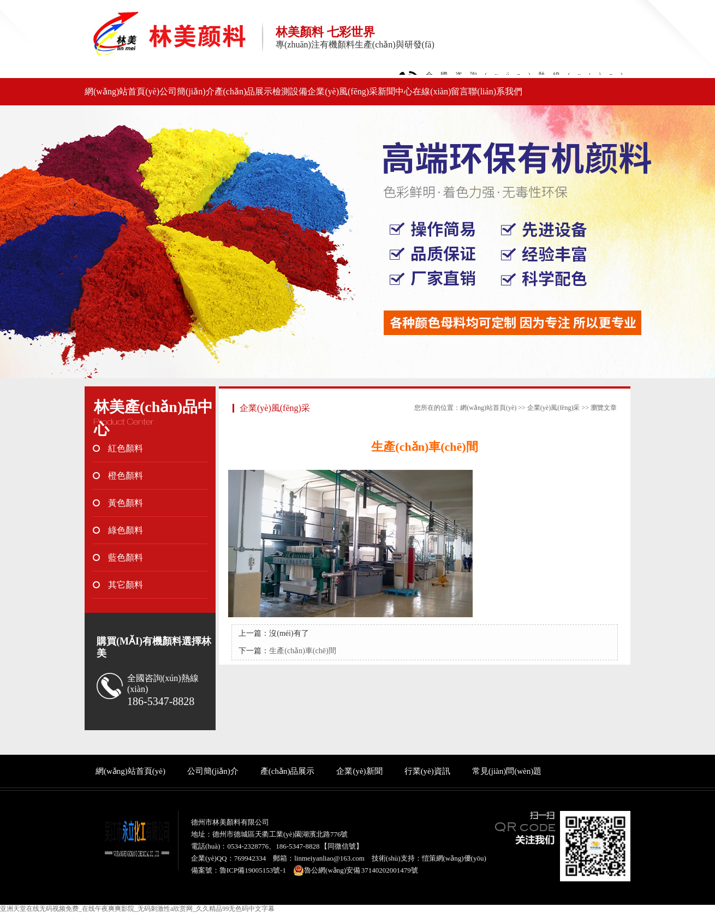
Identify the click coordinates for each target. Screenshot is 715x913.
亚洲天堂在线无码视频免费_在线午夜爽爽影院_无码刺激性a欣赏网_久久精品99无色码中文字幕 (137, 908)
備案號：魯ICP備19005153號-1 (238, 870)
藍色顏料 (125, 557)
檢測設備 (289, 91)
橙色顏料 (125, 475)
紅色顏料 (125, 448)
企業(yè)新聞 (359, 771)
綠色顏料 (125, 530)
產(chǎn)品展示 (243, 91)
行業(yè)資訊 (427, 771)
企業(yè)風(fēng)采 (342, 91)
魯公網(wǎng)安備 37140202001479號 (355, 870)
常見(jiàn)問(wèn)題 (506, 771)
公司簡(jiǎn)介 (186, 91)
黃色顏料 (125, 503)
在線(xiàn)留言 (440, 91)
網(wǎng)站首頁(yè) (122, 91)
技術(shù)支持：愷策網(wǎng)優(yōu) (429, 858)
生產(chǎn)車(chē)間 (302, 651)
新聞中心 (395, 91)
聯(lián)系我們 (495, 91)
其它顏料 (125, 584)
